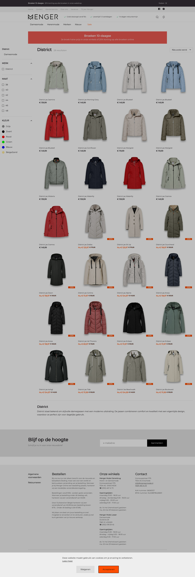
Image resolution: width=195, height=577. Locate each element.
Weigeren (85, 569)
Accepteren (109, 569)
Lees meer (67, 561)
